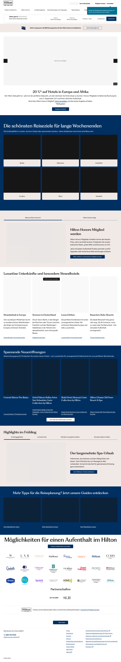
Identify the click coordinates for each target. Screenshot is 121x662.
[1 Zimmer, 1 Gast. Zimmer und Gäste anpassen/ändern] (86, 18)
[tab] (33, 218)
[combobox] (25, 17)
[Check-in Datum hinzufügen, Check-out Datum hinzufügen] (62, 18)
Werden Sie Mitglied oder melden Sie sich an (100, 10)
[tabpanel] (60, 241)
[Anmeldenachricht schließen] (116, 8)
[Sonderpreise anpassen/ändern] (99, 18)
